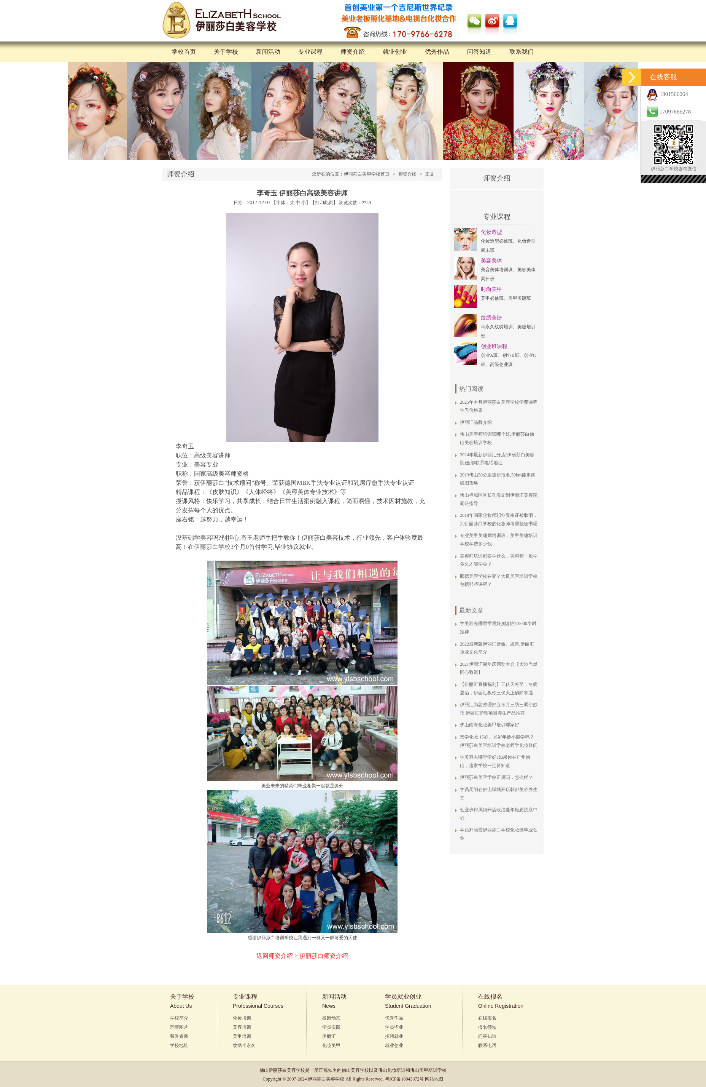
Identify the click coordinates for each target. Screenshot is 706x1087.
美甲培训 (242, 1036)
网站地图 (434, 1079)
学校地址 (179, 1045)
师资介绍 (352, 51)
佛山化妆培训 (391, 1070)
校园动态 (331, 1018)
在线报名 (487, 1018)
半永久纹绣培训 (497, 326)
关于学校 (226, 51)
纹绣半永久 (244, 1045)
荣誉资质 (179, 1036)
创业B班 (510, 355)
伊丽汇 (329, 1036)
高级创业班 (501, 364)
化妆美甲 (331, 1045)
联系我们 (521, 51)
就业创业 (395, 51)
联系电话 (487, 1045)
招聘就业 (394, 1036)
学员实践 (331, 1027)
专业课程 (310, 51)
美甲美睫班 (519, 298)
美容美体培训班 (497, 269)
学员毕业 (394, 1027)
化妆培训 (242, 1018)
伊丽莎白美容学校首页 (367, 174)
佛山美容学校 (355, 1070)
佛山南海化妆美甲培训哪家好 (489, 724)
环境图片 (179, 1027)
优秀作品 (437, 51)
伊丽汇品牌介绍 (476, 422)
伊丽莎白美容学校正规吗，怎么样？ (496, 777)
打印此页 (324, 202)
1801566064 (667, 94)
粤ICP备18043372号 (404, 1079)
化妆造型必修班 (497, 241)
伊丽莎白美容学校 (287, 1070)
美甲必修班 (492, 298)
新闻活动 (268, 51)
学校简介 (179, 1018)
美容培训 (242, 1027)
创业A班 (489, 355)
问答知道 (479, 51)
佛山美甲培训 (423, 1070)
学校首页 (184, 51)
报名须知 (487, 1027)
